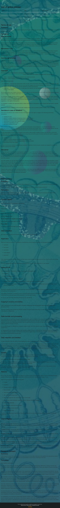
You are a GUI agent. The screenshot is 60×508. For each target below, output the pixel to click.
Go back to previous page (53, 5)
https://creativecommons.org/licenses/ (30, 93)
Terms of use (23, 505)
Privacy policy (29, 505)
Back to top (55, 177)
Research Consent (35, 505)
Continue (30, 506)
